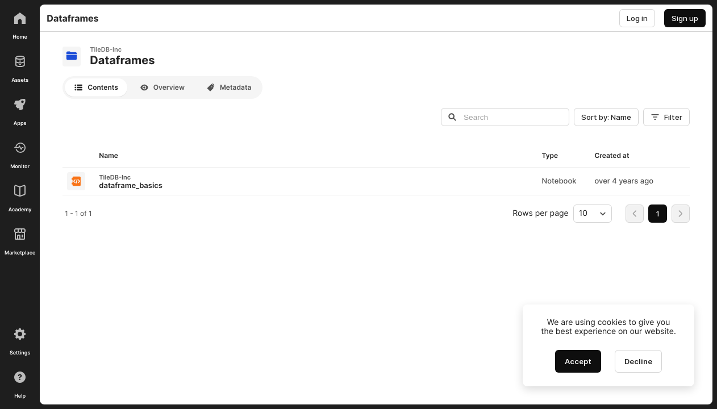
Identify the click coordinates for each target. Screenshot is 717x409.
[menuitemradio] (657, 213)
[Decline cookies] (638, 361)
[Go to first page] (635, 213)
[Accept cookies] (578, 361)
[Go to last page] (681, 213)
